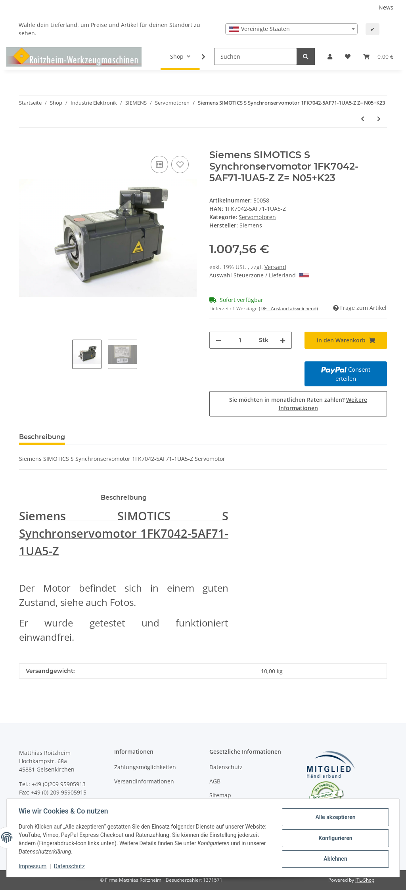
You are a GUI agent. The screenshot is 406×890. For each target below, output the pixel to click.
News (386, 7)
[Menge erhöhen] (282, 340)
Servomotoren (257, 217)
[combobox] (291, 28)
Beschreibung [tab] (42, 437)
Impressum (33, 866)
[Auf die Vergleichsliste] (159, 164)
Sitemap (220, 795)
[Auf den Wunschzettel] (180, 164)
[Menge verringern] (218, 340)
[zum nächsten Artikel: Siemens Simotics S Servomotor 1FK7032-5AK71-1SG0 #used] (379, 118)
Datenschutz (226, 767)
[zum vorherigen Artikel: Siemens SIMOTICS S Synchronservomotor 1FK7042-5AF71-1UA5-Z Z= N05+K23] (362, 118)
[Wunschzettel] (348, 56)
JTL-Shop (364, 880)
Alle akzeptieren (334, 817)
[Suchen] (255, 56)
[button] (330, 56)
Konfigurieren (334, 838)
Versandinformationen (144, 781)
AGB (214, 781)
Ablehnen (334, 859)
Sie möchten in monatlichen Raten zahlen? (298, 404)
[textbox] (291, 29)
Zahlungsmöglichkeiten (145, 767)
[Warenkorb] (378, 56)
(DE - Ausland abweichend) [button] (288, 308)
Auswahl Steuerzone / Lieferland (259, 275)
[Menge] (240, 340)
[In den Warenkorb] (25, 145)
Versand (275, 267)
